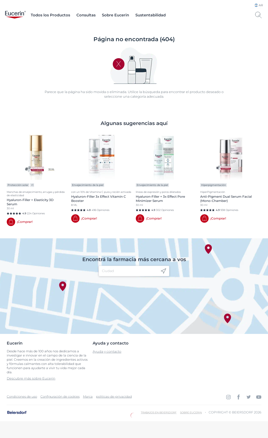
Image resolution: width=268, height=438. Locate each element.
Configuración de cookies (60, 397)
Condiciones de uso (22, 397)
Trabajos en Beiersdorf (159, 412)
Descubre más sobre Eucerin (31, 378)
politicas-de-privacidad (114, 397)
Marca (88, 397)
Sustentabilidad (150, 15)
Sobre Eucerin (115, 15)
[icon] (163, 271)
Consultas (86, 15)
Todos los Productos (50, 15)
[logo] (15, 15)
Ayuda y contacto (107, 352)
